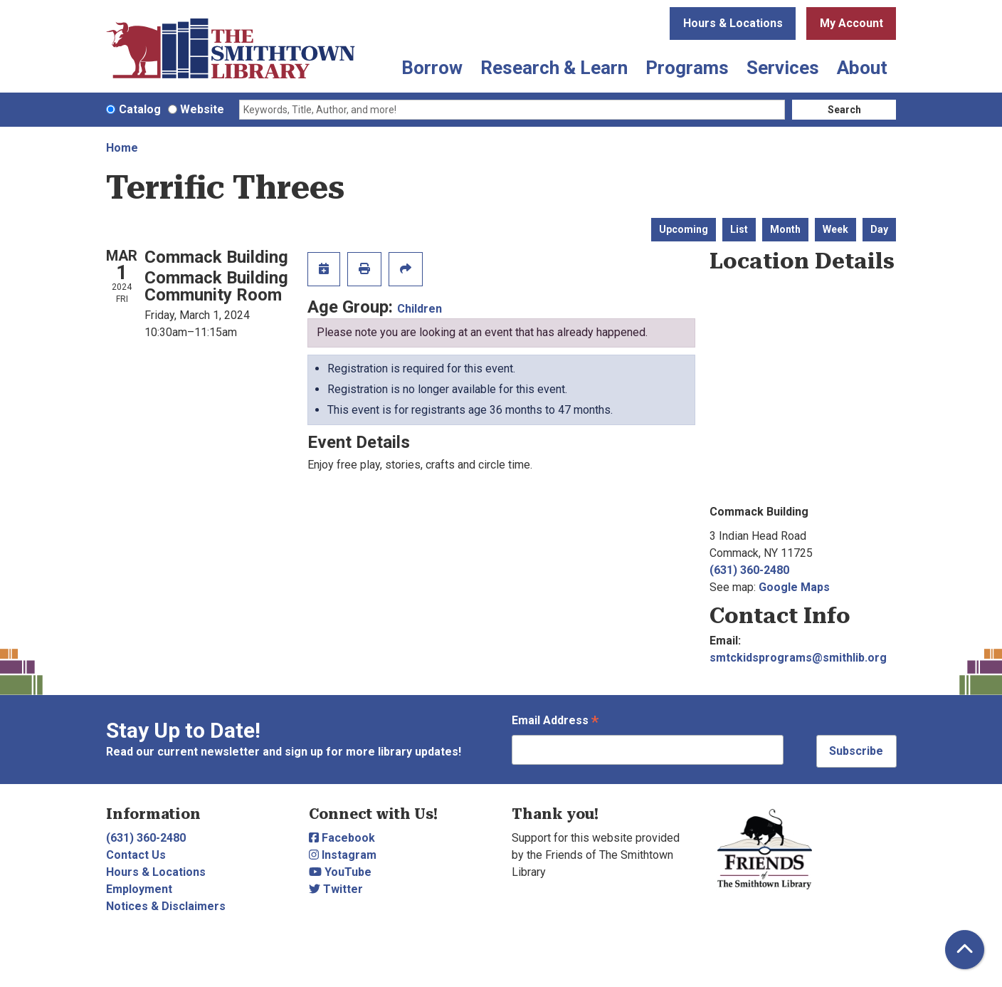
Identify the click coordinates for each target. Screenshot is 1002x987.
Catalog (140, 109)
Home (122, 148)
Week (835, 229)
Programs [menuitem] (687, 67)
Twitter (336, 889)
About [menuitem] (862, 67)
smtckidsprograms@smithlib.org (798, 657)
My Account (851, 23)
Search (844, 109)
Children (419, 308)
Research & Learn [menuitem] (554, 67)
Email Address (555, 721)
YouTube (340, 872)
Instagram (342, 855)
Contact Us (136, 855)
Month (785, 229)
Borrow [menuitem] (432, 67)
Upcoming (683, 229)
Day (879, 229)
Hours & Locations (733, 23)
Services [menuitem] (783, 67)
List (739, 229)
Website (202, 109)
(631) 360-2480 (749, 570)
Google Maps (794, 587)
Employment (139, 889)
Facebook (342, 838)
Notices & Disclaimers (166, 906)
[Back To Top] (964, 949)
